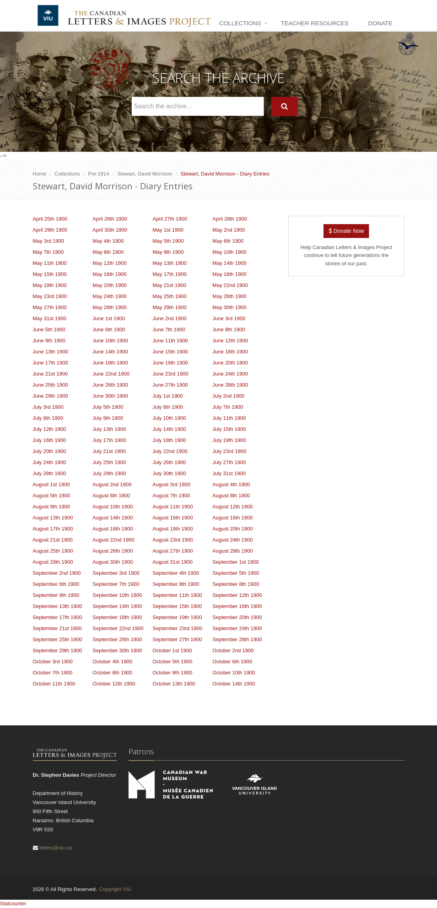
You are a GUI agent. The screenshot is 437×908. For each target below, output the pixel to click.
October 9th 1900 (172, 673)
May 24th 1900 (110, 296)
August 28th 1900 (232, 551)
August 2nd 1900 (112, 484)
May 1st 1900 (168, 230)
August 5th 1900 (51, 495)
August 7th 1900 (171, 495)
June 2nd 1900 (170, 318)
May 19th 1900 (50, 285)
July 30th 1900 (169, 473)
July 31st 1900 (229, 473)
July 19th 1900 (229, 440)
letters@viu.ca (55, 848)
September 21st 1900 (57, 628)
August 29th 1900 (53, 562)
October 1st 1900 (172, 650)
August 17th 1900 (53, 529)
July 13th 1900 (109, 429)
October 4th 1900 (112, 661)
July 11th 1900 (229, 418)
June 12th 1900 (230, 341)
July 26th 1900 (169, 462)
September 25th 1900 (57, 639)
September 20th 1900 (237, 617)
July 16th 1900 (49, 440)
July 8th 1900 (48, 418)
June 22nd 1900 (111, 374)
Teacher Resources (314, 23)
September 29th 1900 (57, 650)
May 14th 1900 (229, 263)
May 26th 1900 (229, 296)
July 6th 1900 (168, 407)
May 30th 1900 (229, 307)
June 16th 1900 (230, 352)
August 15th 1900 (173, 518)
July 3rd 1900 (48, 407)
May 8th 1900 (108, 252)
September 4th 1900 (176, 573)
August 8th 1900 (231, 495)
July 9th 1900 (108, 418)
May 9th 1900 (168, 252)
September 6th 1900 (56, 584)
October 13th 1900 (174, 684)
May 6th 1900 (228, 241)
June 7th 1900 (169, 329)
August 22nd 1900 (113, 540)
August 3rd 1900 (171, 484)
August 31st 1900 (173, 562)
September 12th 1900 (237, 595)
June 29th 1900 (50, 396)
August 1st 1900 (51, 484)
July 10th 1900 (169, 418)
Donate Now (346, 231)
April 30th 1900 (110, 230)
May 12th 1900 (110, 263)
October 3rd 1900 (53, 661)
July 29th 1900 (109, 473)
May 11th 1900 (50, 263)
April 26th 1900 (110, 219)
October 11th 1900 (54, 684)
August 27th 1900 (173, 551)
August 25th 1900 (53, 551)
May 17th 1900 (170, 274)
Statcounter (13, 903)
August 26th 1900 (113, 551)
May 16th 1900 (110, 274)
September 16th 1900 (237, 606)
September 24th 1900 (237, 628)
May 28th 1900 (110, 307)
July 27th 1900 (229, 462)
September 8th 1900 (176, 584)
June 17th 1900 (50, 363)
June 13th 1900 (50, 352)
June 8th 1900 (228, 329)
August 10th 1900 (113, 507)
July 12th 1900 (49, 429)
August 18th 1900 (113, 529)
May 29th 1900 (170, 307)
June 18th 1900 (110, 363)
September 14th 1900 (117, 606)
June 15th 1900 (170, 352)
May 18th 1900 (229, 274)
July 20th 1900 (49, 451)
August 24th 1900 (232, 540)
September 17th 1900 (57, 617)
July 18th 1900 (169, 440)
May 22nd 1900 (230, 285)
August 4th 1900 (231, 484)
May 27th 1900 (50, 307)
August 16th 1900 (232, 518)
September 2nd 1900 (57, 573)
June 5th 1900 (49, 329)
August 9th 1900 (51, 507)
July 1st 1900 (168, 396)
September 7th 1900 (116, 584)
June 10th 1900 (110, 341)
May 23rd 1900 (50, 296)
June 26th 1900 (110, 385)
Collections (240, 23)
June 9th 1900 (49, 341)
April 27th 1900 (170, 219)
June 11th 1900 (170, 341)
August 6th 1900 (111, 495)
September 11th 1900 (177, 595)
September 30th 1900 (117, 650)
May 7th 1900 (48, 252)
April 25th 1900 (50, 219)
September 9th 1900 (56, 595)
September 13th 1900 (57, 606)
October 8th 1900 (112, 673)
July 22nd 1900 (170, 451)
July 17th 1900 (109, 440)
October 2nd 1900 (232, 650)
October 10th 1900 (233, 673)
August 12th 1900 (232, 507)
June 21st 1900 (50, 374)
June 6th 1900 (109, 329)
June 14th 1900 (110, 352)
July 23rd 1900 (229, 451)
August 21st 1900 (53, 540)
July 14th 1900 (169, 429)
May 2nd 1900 (228, 230)
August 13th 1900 (53, 518)
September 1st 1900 (235, 562)
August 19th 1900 (173, 529)
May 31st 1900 (49, 318)
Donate (380, 23)
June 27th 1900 (170, 385)
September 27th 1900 (177, 639)
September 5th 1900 (235, 573)
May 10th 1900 (229, 252)
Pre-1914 (98, 174)
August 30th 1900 (113, 562)
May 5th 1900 (168, 241)
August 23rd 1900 (173, 540)
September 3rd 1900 (116, 573)
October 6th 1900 (232, 661)
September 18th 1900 (117, 617)
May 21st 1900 (169, 285)
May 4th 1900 (108, 241)
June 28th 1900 (230, 385)
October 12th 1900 (114, 684)
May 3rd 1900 (48, 241)
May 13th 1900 (170, 263)
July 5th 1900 (108, 407)
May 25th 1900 (170, 296)
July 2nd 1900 (228, 396)
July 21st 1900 (109, 451)
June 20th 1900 (230, 363)
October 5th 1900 (172, 661)
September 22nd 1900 (118, 628)
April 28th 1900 (229, 219)
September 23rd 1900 (177, 628)
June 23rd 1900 (170, 374)
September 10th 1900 (117, 595)
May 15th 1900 (50, 274)
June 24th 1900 (230, 374)
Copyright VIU (115, 889)
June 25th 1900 (50, 385)
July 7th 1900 (227, 407)
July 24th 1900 (49, 462)
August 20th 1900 (232, 529)
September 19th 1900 (177, 617)
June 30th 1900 (110, 396)
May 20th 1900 (110, 285)
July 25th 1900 (109, 462)
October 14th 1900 (233, 684)
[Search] (284, 106)
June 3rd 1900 (228, 318)
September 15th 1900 (177, 606)
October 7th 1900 (52, 673)
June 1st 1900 (109, 318)
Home (40, 174)
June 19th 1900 (170, 363)
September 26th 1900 (117, 639)
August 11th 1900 (173, 507)
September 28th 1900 (237, 639)
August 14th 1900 (113, 518)
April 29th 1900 (50, 230)
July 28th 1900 (49, 473)
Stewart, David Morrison (144, 174)
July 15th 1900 (229, 429)
